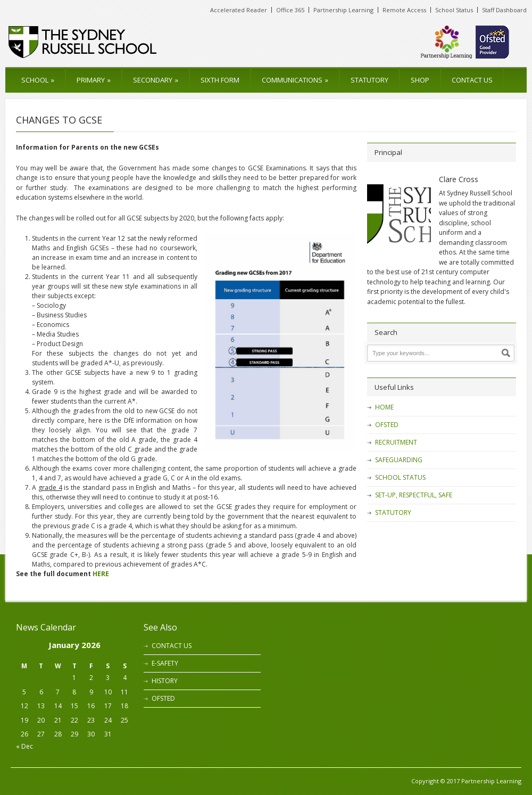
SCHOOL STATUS (400, 477)
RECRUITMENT (396, 442)
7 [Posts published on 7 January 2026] (58, 691)
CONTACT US (472, 80)
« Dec (24, 746)
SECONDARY (155, 80)
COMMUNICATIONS (295, 80)
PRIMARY (94, 80)
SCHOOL (37, 80)
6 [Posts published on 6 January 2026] (41, 691)
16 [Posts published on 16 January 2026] (91, 705)
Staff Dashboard (504, 10)
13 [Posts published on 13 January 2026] (41, 705)
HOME (384, 407)
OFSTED (386, 424)
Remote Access (404, 10)
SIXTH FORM (220, 80)
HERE (101, 573)
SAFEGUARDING (398, 459)
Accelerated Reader (238, 10)
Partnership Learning (343, 10)
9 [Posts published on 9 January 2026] (91, 691)
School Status (454, 10)
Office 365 (290, 10)
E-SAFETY (165, 663)
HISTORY (165, 680)
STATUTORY (369, 80)
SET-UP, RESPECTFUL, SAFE (413, 494)
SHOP (420, 80)
